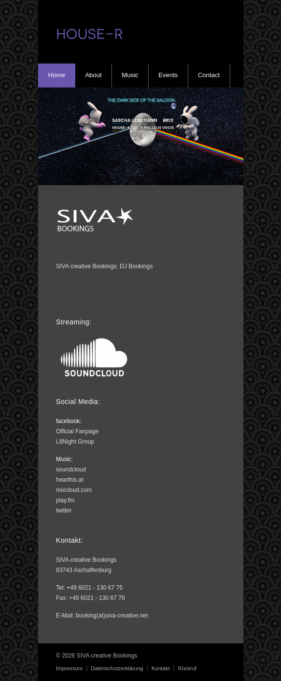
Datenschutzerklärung (117, 668)
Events (168, 75)
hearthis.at (70, 479)
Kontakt (160, 668)
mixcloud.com (74, 490)
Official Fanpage (77, 431)
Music (130, 75)
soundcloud (71, 469)
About (93, 75)
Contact (209, 75)
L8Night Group (75, 441)
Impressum (69, 668)
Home (56, 75)
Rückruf (187, 668)
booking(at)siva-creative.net (112, 615)
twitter (64, 510)
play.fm (65, 500)
